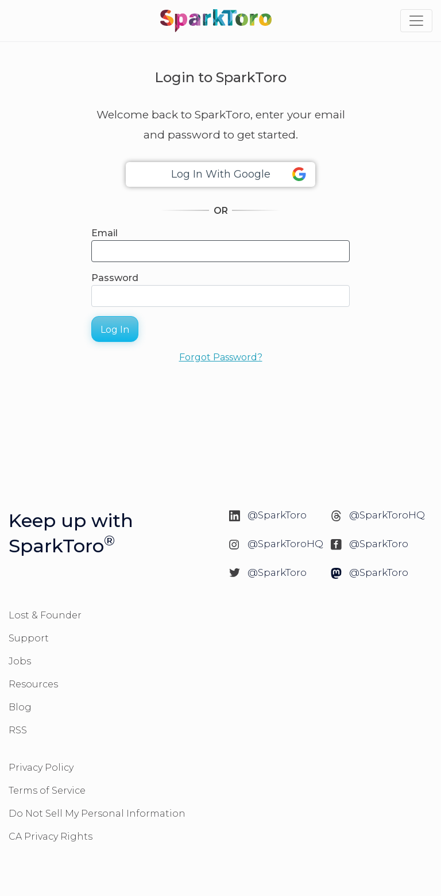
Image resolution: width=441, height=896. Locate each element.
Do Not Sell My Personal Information (97, 813)
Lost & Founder (45, 615)
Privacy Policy (41, 767)
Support (29, 638)
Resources (33, 684)
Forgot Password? (220, 357)
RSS (18, 730)
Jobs (20, 661)
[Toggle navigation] (416, 20)
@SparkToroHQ (387, 515)
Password (114, 277)
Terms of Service (47, 790)
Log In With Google (239, 174)
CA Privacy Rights (50, 836)
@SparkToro (277, 515)
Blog (20, 707)
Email (104, 233)
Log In (114, 329)
